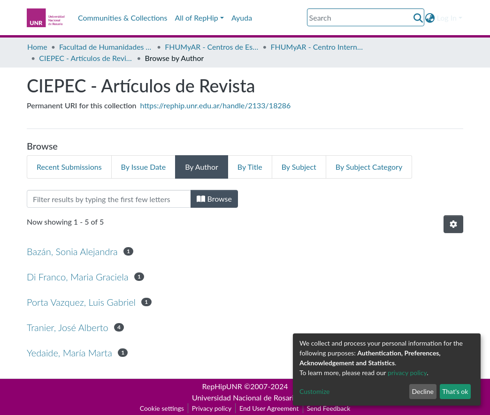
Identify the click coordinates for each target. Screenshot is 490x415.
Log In (447, 17)
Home (37, 46)
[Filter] (109, 199)
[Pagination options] (453, 224)
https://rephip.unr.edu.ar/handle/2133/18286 (215, 105)
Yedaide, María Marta (69, 352)
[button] (430, 17)
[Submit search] (418, 17)
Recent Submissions (69, 166)
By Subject (299, 166)
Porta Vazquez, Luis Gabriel (81, 302)
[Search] (365, 17)
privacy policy (407, 373)
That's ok (455, 391)
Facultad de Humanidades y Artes (106, 46)
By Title (249, 166)
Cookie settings (162, 408)
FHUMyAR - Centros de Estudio (212, 46)
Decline (423, 391)
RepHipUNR (222, 386)
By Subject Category (369, 166)
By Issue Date (143, 166)
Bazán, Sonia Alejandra (72, 251)
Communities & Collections (122, 17)
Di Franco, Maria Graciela (78, 276)
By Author (201, 166)
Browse (214, 198)
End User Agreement (269, 408)
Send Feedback (329, 408)
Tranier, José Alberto (67, 327)
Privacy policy (211, 408)
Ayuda (241, 17)
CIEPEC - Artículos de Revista (86, 57)
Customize (314, 391)
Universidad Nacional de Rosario (245, 397)
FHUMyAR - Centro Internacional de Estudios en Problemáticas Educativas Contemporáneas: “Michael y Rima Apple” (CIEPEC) (318, 46)
